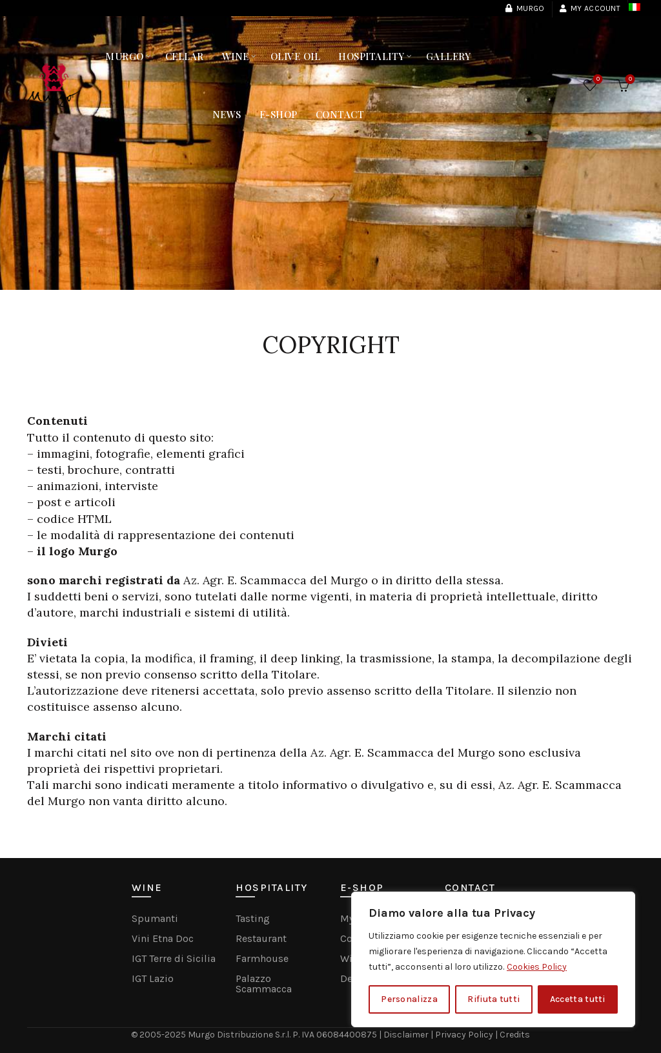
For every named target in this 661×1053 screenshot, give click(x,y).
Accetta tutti (577, 999)
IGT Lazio (153, 978)
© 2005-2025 (159, 1034)
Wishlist (596, 80)
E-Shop (278, 114)
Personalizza (409, 999)
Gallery (448, 56)
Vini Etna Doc (163, 938)
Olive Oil (295, 56)
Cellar (184, 56)
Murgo (525, 8)
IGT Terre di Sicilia (174, 958)
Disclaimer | (409, 1034)
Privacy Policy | (467, 1034)
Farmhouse (262, 958)
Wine (235, 56)
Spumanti (155, 918)
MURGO (124, 56)
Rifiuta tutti (493, 999)
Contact (340, 114)
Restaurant (261, 938)
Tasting (253, 918)
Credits (515, 1034)
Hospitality (371, 56)
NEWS (226, 114)
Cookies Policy (537, 966)
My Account (589, 8)
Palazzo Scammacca (264, 983)
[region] (493, 959)
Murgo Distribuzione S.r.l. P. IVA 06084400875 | (285, 1034)
